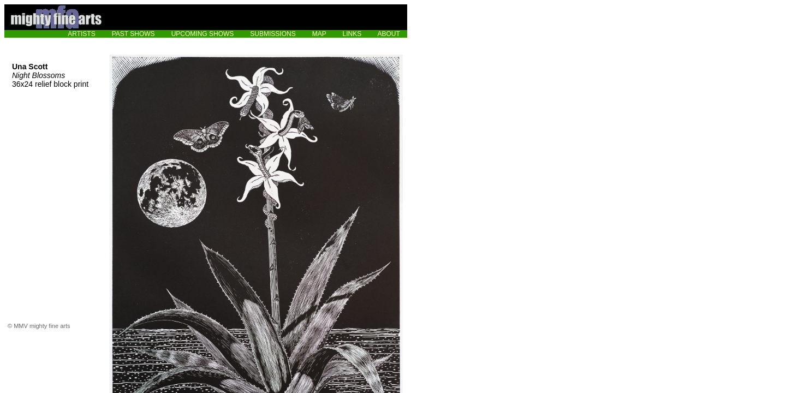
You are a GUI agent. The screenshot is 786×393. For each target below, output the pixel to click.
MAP (319, 34)
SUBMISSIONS (272, 34)
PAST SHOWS (133, 34)
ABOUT (389, 34)
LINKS (352, 34)
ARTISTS (81, 34)
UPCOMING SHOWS (202, 34)
